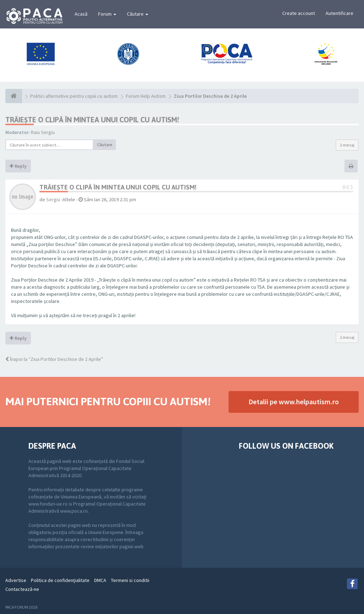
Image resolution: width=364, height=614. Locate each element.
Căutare (137, 14)
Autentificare (339, 13)
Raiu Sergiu (43, 132)
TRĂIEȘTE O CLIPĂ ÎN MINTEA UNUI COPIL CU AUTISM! (92, 120)
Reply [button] (18, 166)
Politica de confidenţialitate (60, 580)
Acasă (81, 14)
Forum (107, 14)
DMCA (100, 580)
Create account (298, 13)
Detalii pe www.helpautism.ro (293, 401)
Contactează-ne (22, 589)
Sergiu (53, 199)
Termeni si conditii (130, 580)
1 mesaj (347, 145)
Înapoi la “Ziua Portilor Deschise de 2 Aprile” (54, 359)
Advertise (15, 580)
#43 (347, 187)
